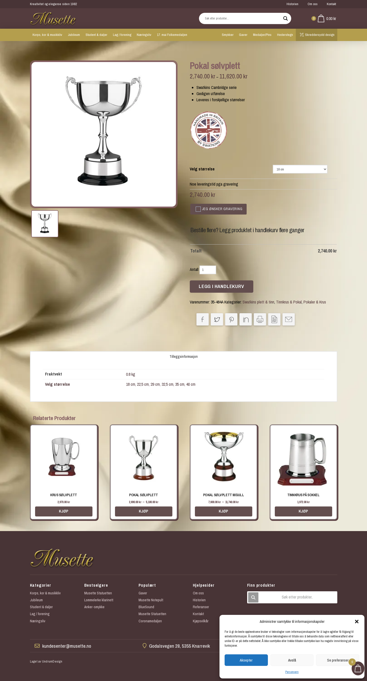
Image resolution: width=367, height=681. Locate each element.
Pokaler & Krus (314, 302)
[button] (356, 621)
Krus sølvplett (63, 495)
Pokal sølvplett (143, 495)
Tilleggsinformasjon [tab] (184, 356)
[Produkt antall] (208, 270)
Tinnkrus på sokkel (303, 495)
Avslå (292, 660)
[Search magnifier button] (285, 18)
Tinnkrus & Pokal (289, 302)
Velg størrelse (202, 169)
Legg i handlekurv (221, 286)
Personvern (292, 672)
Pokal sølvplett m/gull (223, 495)
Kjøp (64, 511)
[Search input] (243, 18)
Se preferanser (338, 660)
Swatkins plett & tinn (258, 302)
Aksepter (246, 660)
